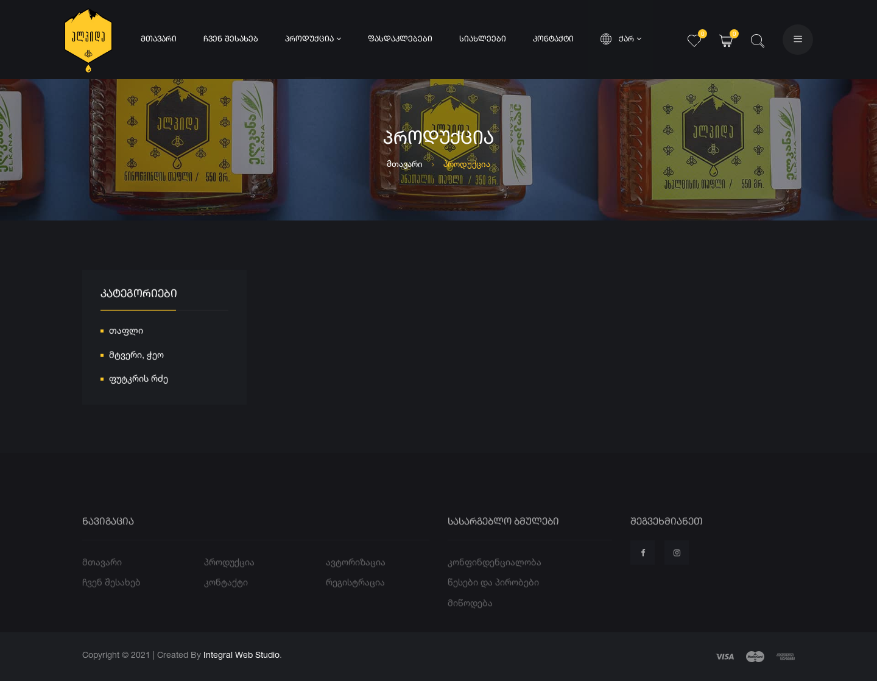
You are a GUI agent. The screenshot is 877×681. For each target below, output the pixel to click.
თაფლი (126, 331)
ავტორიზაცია (356, 574)
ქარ (621, 39)
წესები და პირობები (493, 595)
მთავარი (159, 39)
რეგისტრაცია (355, 595)
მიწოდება (470, 615)
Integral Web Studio (241, 654)
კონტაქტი (553, 39)
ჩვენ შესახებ (230, 39)
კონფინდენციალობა (494, 574)
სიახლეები (482, 39)
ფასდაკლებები (400, 39)
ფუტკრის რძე (138, 380)
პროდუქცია (313, 39)
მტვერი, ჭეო (136, 356)
